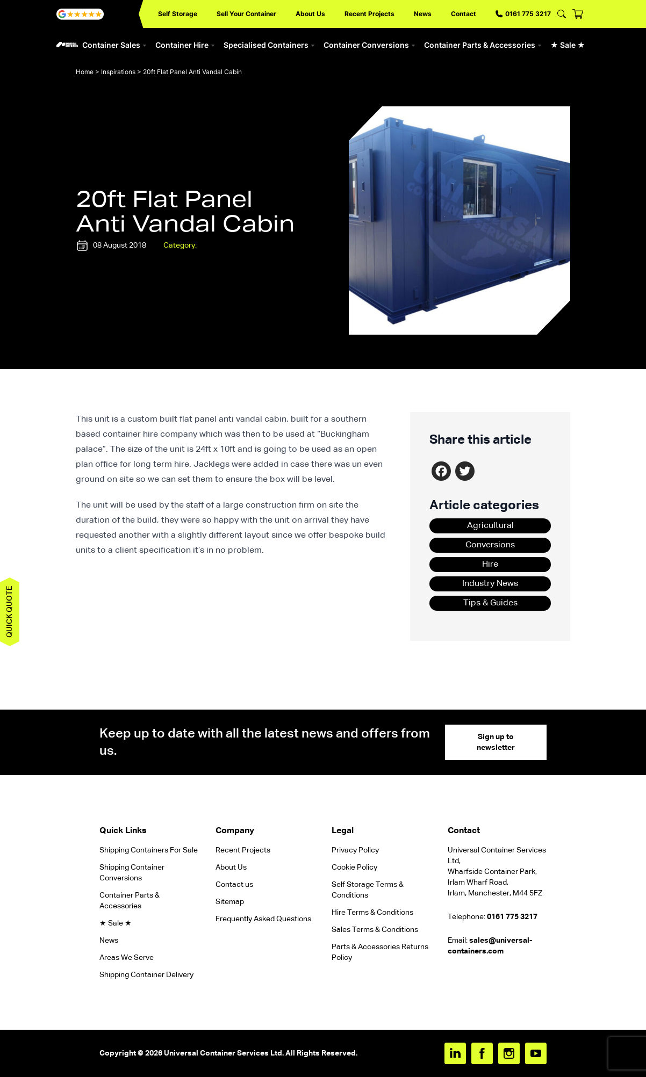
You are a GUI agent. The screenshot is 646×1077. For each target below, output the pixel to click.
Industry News (490, 584)
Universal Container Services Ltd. (224, 1053)
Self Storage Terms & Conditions (368, 890)
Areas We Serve (126, 958)
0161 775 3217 (523, 14)
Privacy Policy (355, 850)
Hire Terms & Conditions (372, 912)
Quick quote (9, 612)
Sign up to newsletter (496, 742)
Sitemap (230, 902)
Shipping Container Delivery (146, 975)
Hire (490, 564)
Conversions (490, 545)
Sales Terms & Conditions (375, 930)
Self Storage (177, 14)
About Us (310, 14)
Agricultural (490, 526)
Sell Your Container (246, 14)
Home (85, 72)
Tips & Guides (490, 603)
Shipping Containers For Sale (148, 850)
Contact (463, 14)
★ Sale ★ (567, 44)
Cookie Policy (354, 867)
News (423, 14)
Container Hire (185, 44)
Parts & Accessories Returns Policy (380, 952)
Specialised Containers (269, 44)
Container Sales (114, 44)
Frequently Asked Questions (263, 919)
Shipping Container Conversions (131, 873)
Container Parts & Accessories (483, 44)
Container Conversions (369, 44)
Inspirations (118, 72)
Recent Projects (369, 14)
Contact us (234, 884)
